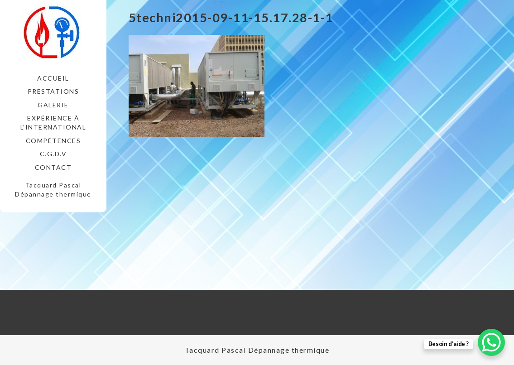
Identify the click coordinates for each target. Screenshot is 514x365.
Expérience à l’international (53, 122)
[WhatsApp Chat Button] (491, 342)
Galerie (53, 105)
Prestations (53, 91)
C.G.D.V (53, 154)
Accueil (53, 78)
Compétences (53, 140)
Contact (53, 167)
